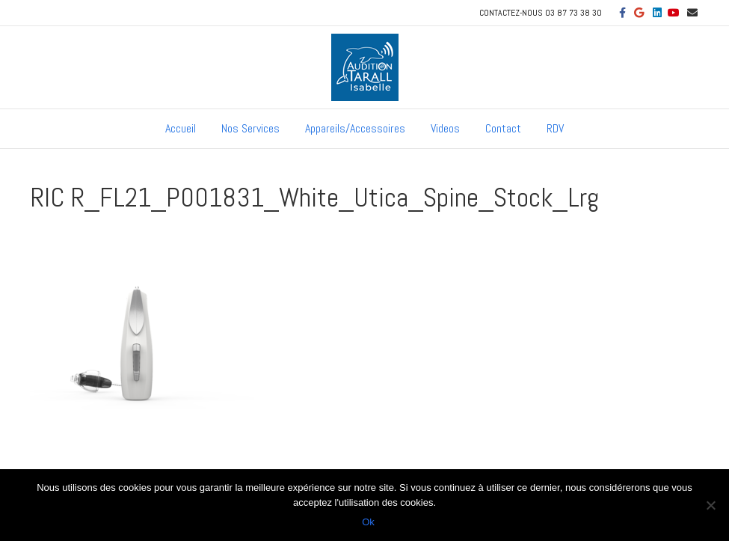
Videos (445, 128)
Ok (368, 522)
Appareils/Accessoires (355, 128)
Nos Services (250, 128)
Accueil (180, 128)
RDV (555, 128)
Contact (503, 128)
